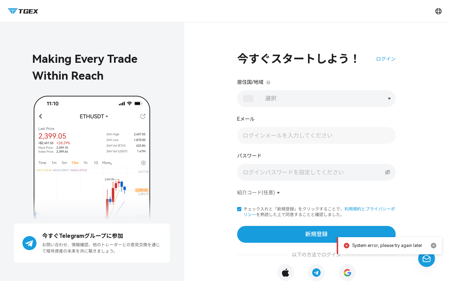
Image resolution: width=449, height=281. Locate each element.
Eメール (246, 119)
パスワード (249, 156)
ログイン (386, 59)
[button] (239, 209)
